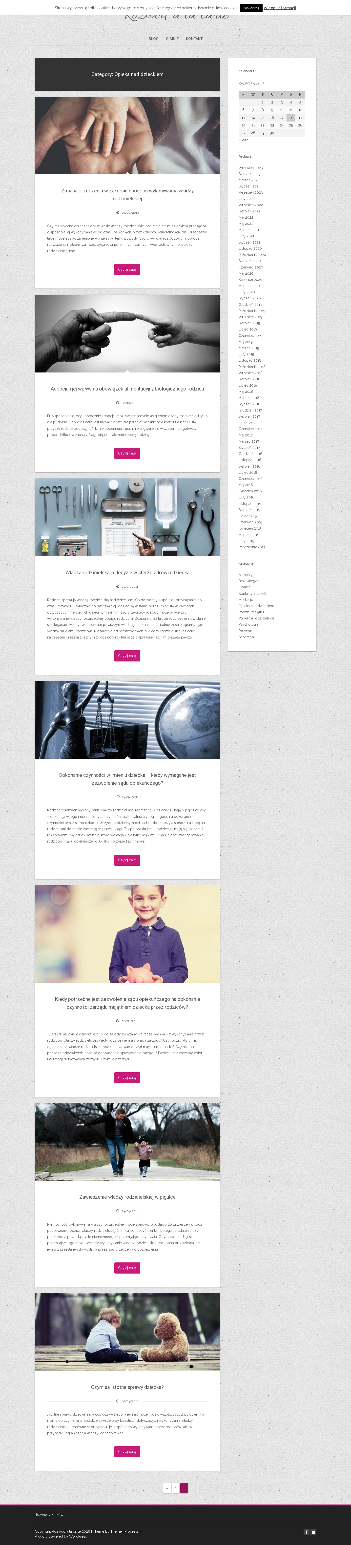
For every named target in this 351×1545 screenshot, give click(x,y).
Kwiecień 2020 (250, 280)
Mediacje (246, 600)
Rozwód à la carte (175, 15)
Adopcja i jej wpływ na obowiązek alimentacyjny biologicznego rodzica (127, 389)
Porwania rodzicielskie (256, 618)
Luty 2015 (246, 541)
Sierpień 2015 (249, 510)
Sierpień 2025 (249, 174)
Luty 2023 (247, 199)
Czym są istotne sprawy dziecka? (127, 1387)
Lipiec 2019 (248, 329)
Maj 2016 (246, 485)
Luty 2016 (246, 497)
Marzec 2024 (249, 180)
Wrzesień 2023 (251, 192)
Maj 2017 (245, 435)
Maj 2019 (246, 342)
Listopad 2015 (250, 504)
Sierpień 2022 (250, 211)
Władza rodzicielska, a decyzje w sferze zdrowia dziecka (127, 573)
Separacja (246, 637)
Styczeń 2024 (250, 186)
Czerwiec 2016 (251, 479)
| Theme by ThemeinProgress (115, 1531)
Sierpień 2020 (250, 261)
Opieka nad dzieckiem (256, 606)
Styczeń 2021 (249, 242)
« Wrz (243, 140)
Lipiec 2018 (248, 385)
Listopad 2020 (250, 248)
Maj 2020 (246, 273)
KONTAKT (194, 39)
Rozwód (245, 631)
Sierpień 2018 (249, 379)
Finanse (245, 587)
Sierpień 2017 (249, 416)
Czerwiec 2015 (250, 522)
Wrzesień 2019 (250, 317)
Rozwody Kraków (49, 1515)
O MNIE (172, 39)
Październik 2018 (252, 367)
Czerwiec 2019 (250, 336)
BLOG (154, 39)
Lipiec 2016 (248, 472)
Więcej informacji (280, 8)
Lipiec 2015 (248, 516)
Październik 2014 (252, 547)
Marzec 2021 (249, 230)
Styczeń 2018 (249, 404)
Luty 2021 (246, 236)
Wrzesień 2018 (251, 373)
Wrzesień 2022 (251, 205)
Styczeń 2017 (249, 448)
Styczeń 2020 (250, 298)
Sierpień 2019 (249, 323)
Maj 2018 (246, 391)
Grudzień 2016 (250, 454)
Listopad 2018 (250, 360)
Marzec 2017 (249, 441)
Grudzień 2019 (250, 305)
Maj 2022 (246, 217)
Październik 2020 (252, 255)
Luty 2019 (246, 354)
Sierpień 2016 (249, 466)
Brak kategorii (249, 581)
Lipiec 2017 (248, 423)
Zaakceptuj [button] (251, 8)
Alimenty (246, 575)
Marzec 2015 (249, 535)
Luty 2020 (247, 292)
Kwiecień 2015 (250, 528)
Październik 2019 (252, 311)
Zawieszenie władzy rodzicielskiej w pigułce (127, 1197)
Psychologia (248, 624)
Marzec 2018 (249, 398)
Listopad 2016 (250, 460)
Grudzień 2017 (250, 410)
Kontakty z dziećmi (254, 594)
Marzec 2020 (249, 286)
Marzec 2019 (249, 348)
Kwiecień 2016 (250, 491)
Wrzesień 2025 (251, 168)
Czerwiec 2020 (251, 267)
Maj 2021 (246, 224)
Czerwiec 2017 (250, 429)
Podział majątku (251, 612)
